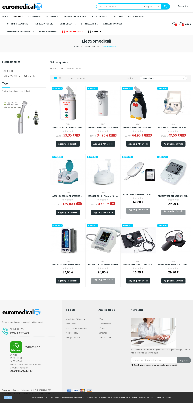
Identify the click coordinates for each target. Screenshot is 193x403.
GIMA (68, 124)
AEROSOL (8, 71)
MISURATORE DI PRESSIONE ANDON (173, 196)
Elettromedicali (12, 62)
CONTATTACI (19, 333)
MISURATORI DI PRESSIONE (19, 75)
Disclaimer (70, 323)
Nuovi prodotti (105, 323)
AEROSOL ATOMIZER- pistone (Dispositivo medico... (173, 127)
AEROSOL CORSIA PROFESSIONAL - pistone (67, 196)
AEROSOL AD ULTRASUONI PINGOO (138, 127)
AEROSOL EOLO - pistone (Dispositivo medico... (103, 196)
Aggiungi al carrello (67, 144)
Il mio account (105, 337)
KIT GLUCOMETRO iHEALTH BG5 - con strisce (138, 194)
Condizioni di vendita (75, 319)
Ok (8, 397)
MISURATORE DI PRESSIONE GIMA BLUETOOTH (67, 264)
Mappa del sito (73, 337)
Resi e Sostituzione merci (77, 328)
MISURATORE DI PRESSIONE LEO (103, 264)
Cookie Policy (72, 333)
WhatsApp (25, 347)
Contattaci (103, 333)
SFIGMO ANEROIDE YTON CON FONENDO (138, 264)
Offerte (102, 319)
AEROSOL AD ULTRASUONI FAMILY (67, 127)
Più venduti (103, 328)
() (173, 24)
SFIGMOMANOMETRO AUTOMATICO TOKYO (173, 264)
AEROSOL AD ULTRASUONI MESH (103, 127)
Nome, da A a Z (163, 78)
